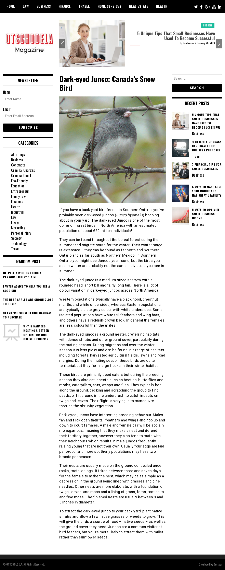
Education (18, 185)
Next (219, 43)
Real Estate (138, 6)
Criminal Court (21, 175)
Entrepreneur (20, 191)
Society (16, 238)
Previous (62, 43)
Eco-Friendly (19, 180)
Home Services (109, 6)
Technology (19, 243)
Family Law (18, 196)
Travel (84, 6)
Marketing (18, 227)
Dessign (217, 564)
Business (44, 6)
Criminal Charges (23, 170)
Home (10, 6)
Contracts (18, 164)
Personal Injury (21, 233)
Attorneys (18, 154)
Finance (65, 6)
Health (162, 6)
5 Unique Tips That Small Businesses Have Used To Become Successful (176, 35)
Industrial (17, 212)
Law (26, 6)
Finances (17, 201)
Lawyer (16, 222)
